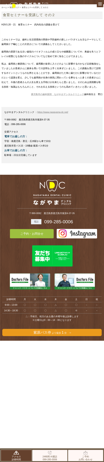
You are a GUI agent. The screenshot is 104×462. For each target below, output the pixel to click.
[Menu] (100, 4)
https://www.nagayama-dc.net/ (52, 112)
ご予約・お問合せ (31, 233)
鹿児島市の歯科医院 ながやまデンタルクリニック (57, 94)
